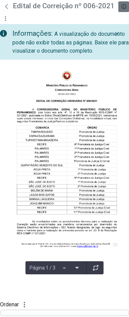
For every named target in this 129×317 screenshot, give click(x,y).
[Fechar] (116, 33)
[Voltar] (6, 6)
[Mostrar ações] (5, 18)
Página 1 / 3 (42, 268)
